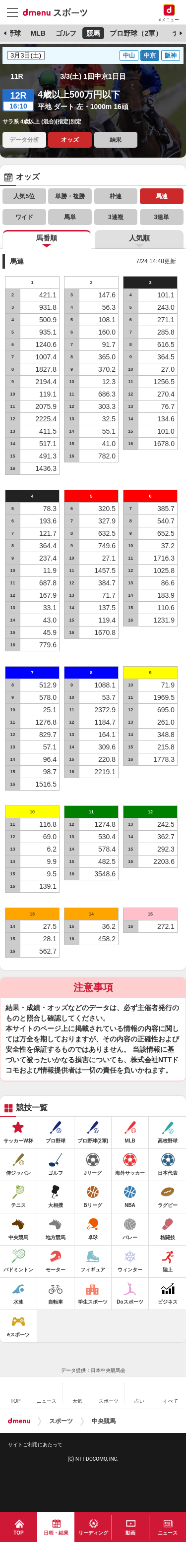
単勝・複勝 (70, 196)
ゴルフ (66, 33)
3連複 (116, 217)
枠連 (116, 196)
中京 (150, 55)
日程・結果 (56, 1533)
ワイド (24, 217)
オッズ (70, 139)
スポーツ (61, 1421)
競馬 (93, 33)
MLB (37, 33)
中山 (129, 55)
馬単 (70, 217)
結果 (116, 139)
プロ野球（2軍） (136, 33)
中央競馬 (104, 1421)
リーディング (93, 1533)
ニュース (168, 1533)
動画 (130, 1533)
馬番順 (46, 238)
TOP (18, 1533)
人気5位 (24, 196)
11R (16, 76)
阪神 (171, 55)
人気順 (139, 238)
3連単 (161, 217)
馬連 (162, 196)
